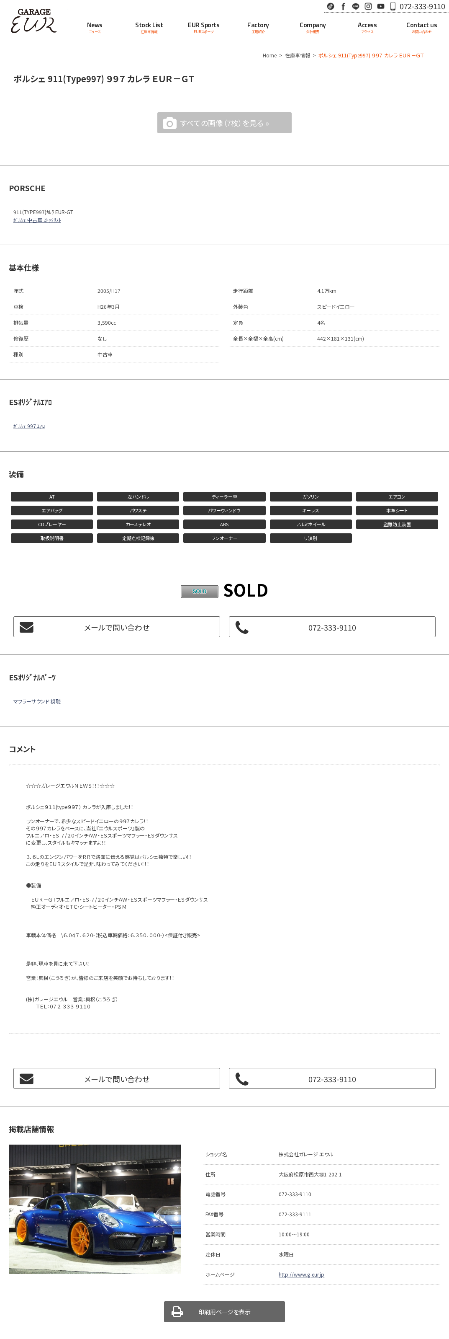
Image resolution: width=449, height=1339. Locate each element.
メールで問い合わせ (116, 627)
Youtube (381, 6)
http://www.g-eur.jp (301, 1274)
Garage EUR (33, 21)
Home (270, 55)
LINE (355, 6)
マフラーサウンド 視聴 (37, 701)
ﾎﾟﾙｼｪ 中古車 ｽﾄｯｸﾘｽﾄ (37, 219)
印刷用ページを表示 (224, 1312)
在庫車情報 (297, 55)
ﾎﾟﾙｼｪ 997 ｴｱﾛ (29, 425)
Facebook (343, 6)
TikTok (330, 6)
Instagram (368, 6)
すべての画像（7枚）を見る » (224, 122)
